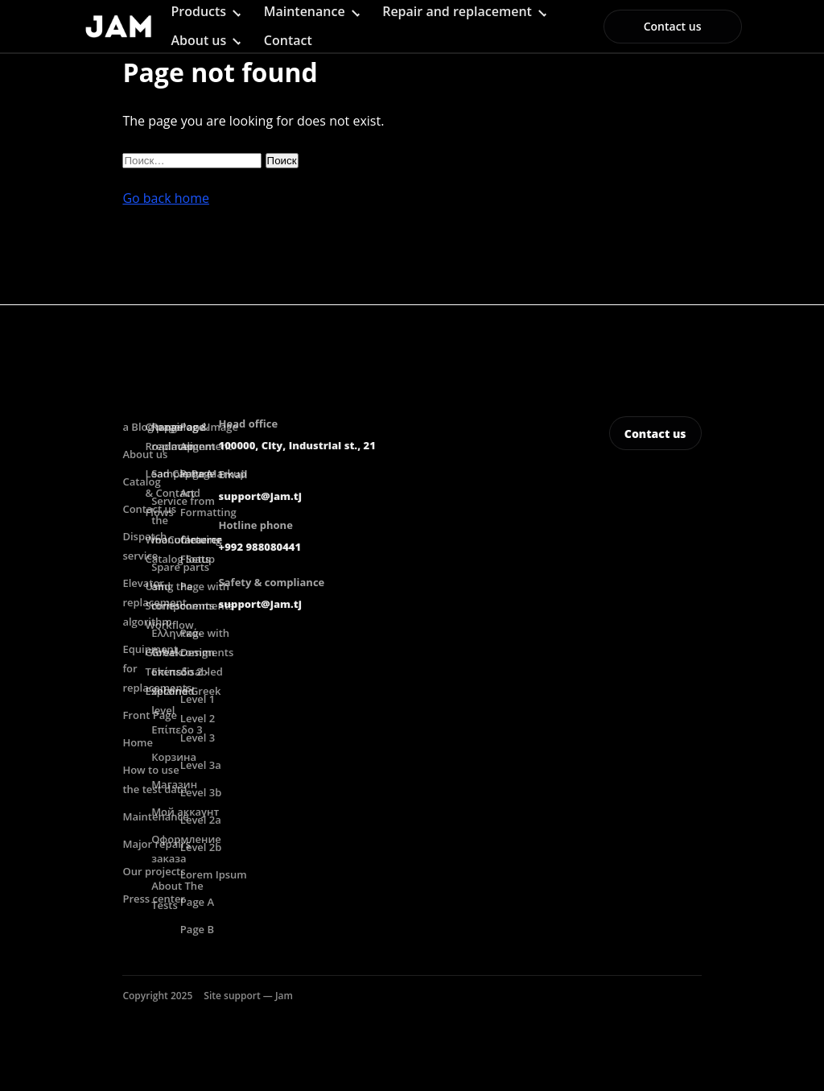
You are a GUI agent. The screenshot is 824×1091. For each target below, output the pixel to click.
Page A (197, 902)
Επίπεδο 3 (177, 729)
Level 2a (200, 819)
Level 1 (197, 699)
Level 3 (197, 737)
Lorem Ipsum (213, 874)
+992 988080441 (260, 546)
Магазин (174, 784)
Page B (197, 929)
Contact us (673, 26)
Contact (288, 40)
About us (198, 40)
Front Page (149, 715)
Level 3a (200, 765)
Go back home (165, 198)
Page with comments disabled (206, 652)
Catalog (141, 481)
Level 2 (197, 718)
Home (137, 742)
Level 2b (201, 847)
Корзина (173, 757)
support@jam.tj (260, 496)
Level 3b (201, 792)
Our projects (153, 871)
